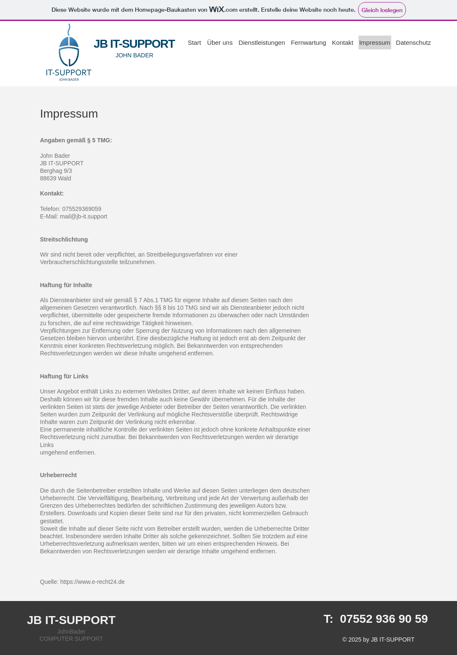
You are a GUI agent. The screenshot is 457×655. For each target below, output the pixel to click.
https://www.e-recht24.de (92, 581)
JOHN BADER (134, 55)
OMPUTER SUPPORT (73, 638)
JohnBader (71, 631)
